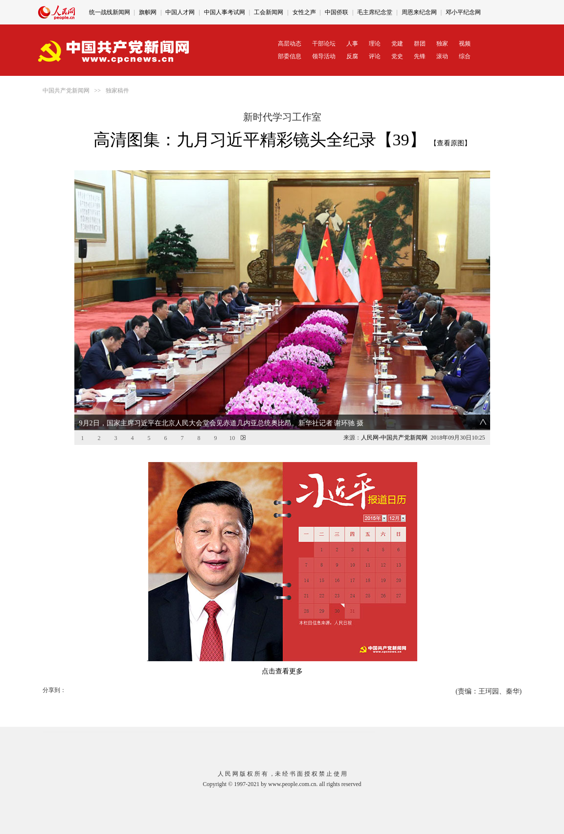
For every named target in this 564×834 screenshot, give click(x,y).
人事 (352, 43)
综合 (465, 56)
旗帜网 (148, 12)
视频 (465, 43)
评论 (375, 56)
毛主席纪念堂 (374, 12)
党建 (397, 43)
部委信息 (289, 56)
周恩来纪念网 (419, 12)
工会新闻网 (268, 12)
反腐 (352, 56)
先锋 (420, 56)
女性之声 (304, 12)
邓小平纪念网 (463, 12)
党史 (397, 56)
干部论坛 (324, 43)
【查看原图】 (450, 143)
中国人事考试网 (224, 12)
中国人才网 (180, 12)
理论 (375, 43)
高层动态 (289, 43)
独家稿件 (117, 90)
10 (232, 438)
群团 (420, 43)
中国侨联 (336, 12)
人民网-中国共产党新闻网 (394, 437)
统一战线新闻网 (109, 12)
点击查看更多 (282, 671)
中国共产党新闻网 (66, 90)
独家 (442, 43)
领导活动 (324, 56)
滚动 (442, 56)
